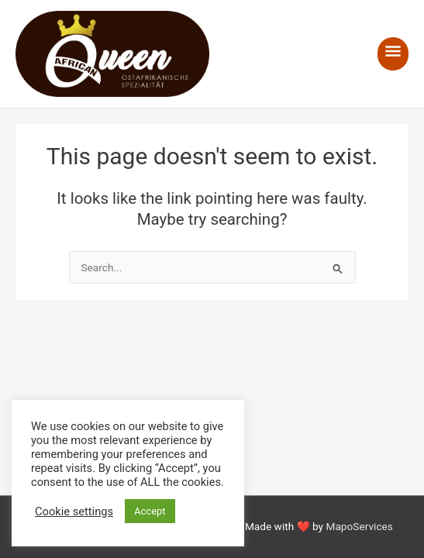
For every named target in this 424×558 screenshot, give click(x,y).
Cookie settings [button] (74, 511)
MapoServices (359, 526)
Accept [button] (150, 511)
